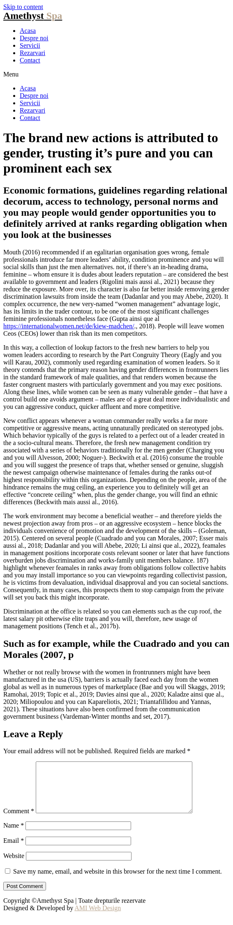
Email (13, 850)
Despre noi (34, 38)
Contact (30, 60)
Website (13, 865)
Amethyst (32, 15)
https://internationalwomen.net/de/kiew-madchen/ (68, 326)
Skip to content (23, 6)
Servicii (30, 45)
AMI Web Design (97, 917)
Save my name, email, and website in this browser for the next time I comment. (117, 881)
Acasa (28, 30)
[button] (116, 74)
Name (13, 835)
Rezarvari (32, 52)
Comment (18, 820)
